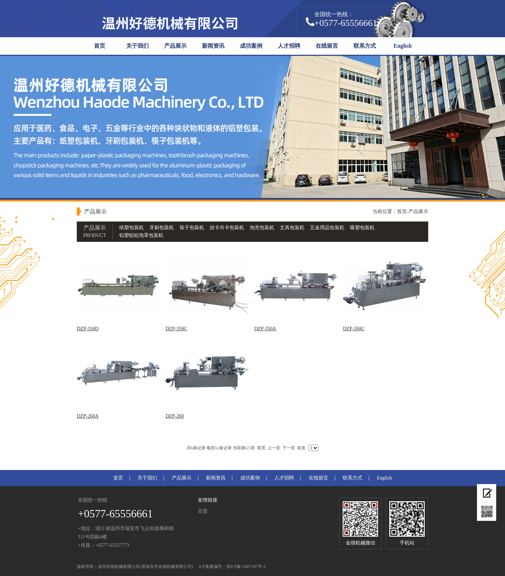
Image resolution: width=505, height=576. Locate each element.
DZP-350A (265, 328)
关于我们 (137, 46)
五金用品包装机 (327, 227)
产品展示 (175, 46)
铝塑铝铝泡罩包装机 (141, 235)
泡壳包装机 (262, 227)
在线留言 (327, 46)
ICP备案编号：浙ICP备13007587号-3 (231, 566)
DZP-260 (175, 416)
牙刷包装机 (161, 227)
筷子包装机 (192, 227)
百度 (203, 511)
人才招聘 (289, 46)
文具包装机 (292, 227)
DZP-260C (353, 328)
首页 (99, 46)
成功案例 (251, 46)
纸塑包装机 (131, 227)
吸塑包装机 (362, 227)
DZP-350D (88, 328)
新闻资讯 (213, 46)
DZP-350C (176, 328)
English (402, 46)
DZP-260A (88, 416)
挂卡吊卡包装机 (227, 227)
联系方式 (365, 46)
